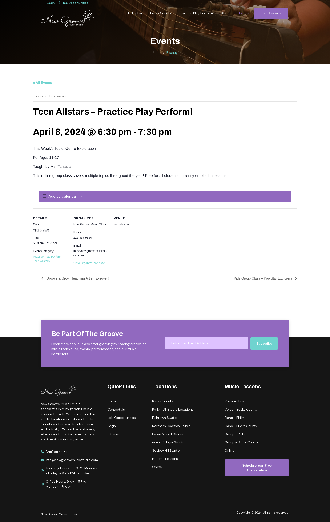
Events (244, 13)
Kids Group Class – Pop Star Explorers (263, 278)
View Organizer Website (89, 263)
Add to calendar (62, 196)
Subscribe (264, 343)
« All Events (42, 82)
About (226, 13)
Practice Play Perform (196, 13)
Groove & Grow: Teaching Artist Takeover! (77, 278)
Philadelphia (133, 13)
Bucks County (160, 13)
